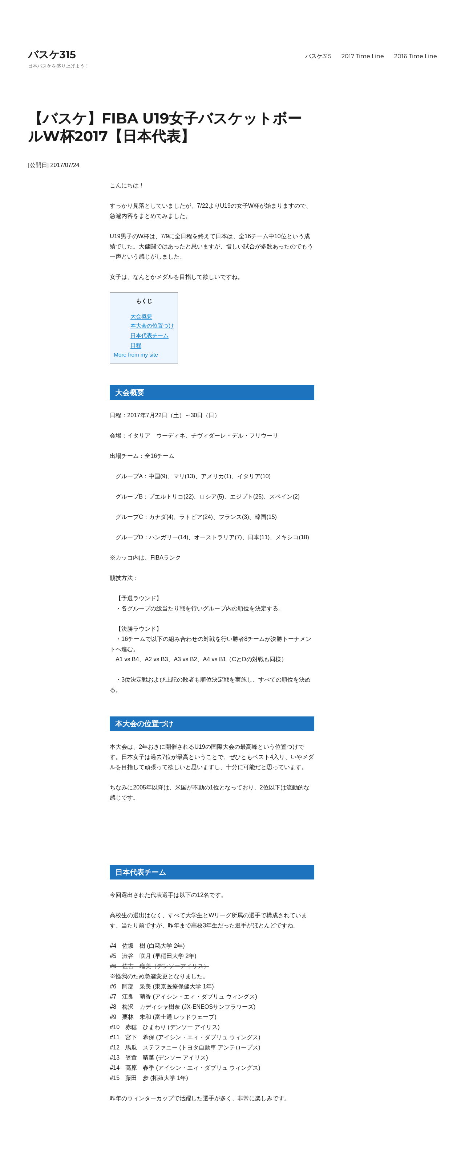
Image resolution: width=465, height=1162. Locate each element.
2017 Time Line (362, 56)
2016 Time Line (415, 56)
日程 (135, 345)
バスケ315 (52, 54)
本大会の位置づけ (152, 325)
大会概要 (141, 316)
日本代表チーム (149, 335)
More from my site (136, 355)
